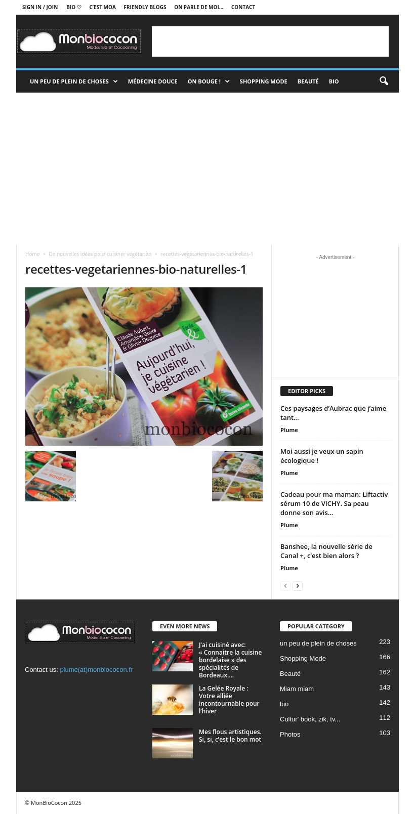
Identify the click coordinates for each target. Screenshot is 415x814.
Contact (243, 7)
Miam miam (297, 689)
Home (32, 254)
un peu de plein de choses (74, 81)
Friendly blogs (144, 7)
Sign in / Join (40, 7)
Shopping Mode (263, 81)
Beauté (308, 81)
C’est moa (102, 7)
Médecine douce (153, 81)
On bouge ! (209, 81)
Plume (289, 430)
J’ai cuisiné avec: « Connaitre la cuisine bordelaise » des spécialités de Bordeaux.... (230, 659)
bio (284, 704)
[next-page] (298, 585)
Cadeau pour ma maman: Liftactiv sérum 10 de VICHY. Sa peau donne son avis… (334, 503)
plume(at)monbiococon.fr (96, 669)
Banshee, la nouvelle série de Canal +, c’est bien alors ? (326, 551)
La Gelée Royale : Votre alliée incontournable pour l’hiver (229, 699)
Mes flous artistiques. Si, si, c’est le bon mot (230, 735)
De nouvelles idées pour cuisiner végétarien (100, 254)
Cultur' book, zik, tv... (310, 719)
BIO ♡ (73, 7)
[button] (383, 81)
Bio (334, 81)
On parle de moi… (198, 7)
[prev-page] (285, 585)
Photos (290, 734)
